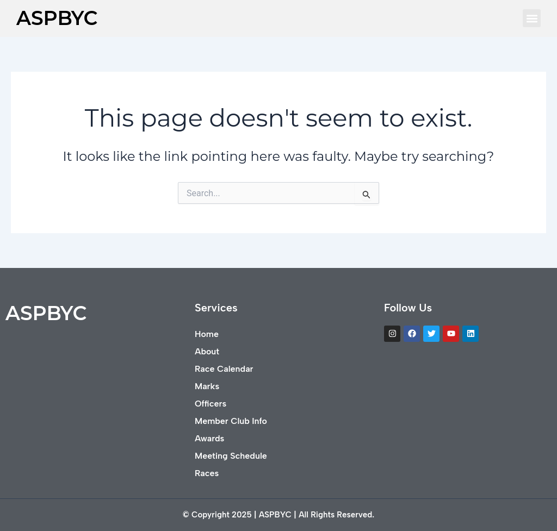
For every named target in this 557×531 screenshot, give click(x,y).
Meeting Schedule (231, 456)
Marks (207, 386)
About (207, 351)
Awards (209, 438)
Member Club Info (231, 421)
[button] (532, 18)
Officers (210, 403)
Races (207, 473)
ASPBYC (56, 18)
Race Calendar (224, 369)
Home (207, 334)
